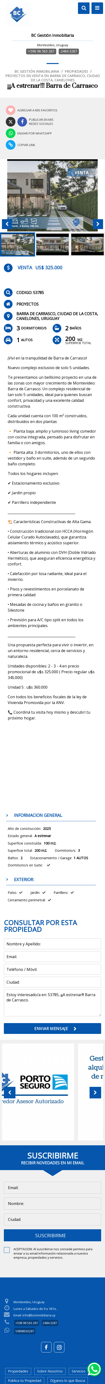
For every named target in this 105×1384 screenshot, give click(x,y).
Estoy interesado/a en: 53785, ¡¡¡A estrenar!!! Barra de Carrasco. (52, 1002)
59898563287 (24, 1331)
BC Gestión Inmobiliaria (36, 71)
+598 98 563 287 (41, 51)
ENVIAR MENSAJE (51, 1028)
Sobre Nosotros (50, 1371)
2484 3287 (69, 51)
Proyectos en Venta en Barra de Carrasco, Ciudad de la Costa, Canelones (52, 78)
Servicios (78, 1371)
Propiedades (76, 71)
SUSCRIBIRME (50, 1235)
